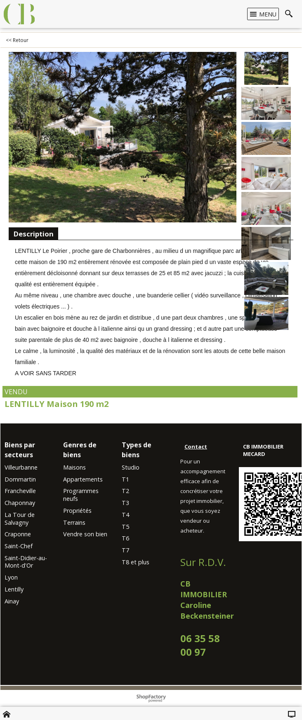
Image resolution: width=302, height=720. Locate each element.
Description (33, 233)
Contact (195, 446)
